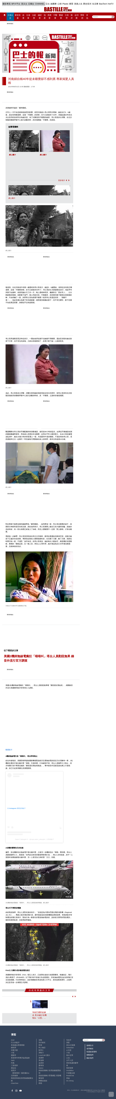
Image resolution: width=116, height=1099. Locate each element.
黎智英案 (18, 16)
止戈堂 (68, 1050)
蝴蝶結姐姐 (43, 1081)
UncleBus (70, 1070)
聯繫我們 (90, 1055)
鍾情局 (13, 1047)
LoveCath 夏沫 (44, 1055)
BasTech (103, 4)
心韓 (60, 4)
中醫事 (55, 16)
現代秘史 (42, 1042)
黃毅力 (41, 1053)
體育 (71, 4)
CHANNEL (40, 4)
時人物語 (42, 1047)
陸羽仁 (41, 1050)
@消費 (76, 16)
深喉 (40, 1040)
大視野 (67, 16)
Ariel (12, 1040)
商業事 (49, 16)
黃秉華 (41, 1058)
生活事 (95, 4)
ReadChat (70, 1075)
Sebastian (70, 1047)
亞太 (48, 4)
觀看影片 (9, 750)
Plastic (65, 4)
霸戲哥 (13, 1055)
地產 (45, 16)
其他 (87, 16)
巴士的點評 (15, 1042)
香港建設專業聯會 (18, 1045)
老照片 (13, 1070)
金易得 (41, 1063)
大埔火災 (10, 16)
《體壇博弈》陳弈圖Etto (20, 1073)
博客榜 (82, 16)
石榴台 (31, 4)
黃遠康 (41, 1060)
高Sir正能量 (70, 1045)
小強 (68, 1053)
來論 (68, 1078)
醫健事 (61, 16)
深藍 (68, 1042)
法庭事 (34, 16)
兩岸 (72, 16)
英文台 (24, 4)
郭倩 (40, 1045)
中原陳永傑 (70, 1073)
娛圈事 (54, 4)
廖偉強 (41, 1065)
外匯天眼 (14, 1050)
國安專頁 (6, 4)
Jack (12, 1060)
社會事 (28, 16)
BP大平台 (16, 4)
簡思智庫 (69, 1068)
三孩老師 (14, 1065)
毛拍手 (68, 1040)
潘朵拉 (13, 1068)
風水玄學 (69, 1055)
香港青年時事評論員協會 (20, 1058)
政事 (23, 16)
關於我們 (90, 1058)
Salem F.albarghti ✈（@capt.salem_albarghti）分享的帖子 (34, 839)
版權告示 (90, 1045)
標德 (40, 1083)
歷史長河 (87, 4)
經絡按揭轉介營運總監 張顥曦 (50, 1075)
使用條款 (90, 1049)
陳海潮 (41, 1078)
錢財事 (40, 16)
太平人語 (69, 1060)
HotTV (111, 4)
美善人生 (78, 4)
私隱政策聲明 (92, 1052)
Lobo (68, 1058)
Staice (41, 1068)
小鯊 (12, 1053)
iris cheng (70, 1081)
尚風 (12, 1063)
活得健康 (14, 1075)
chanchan (14, 1083)
